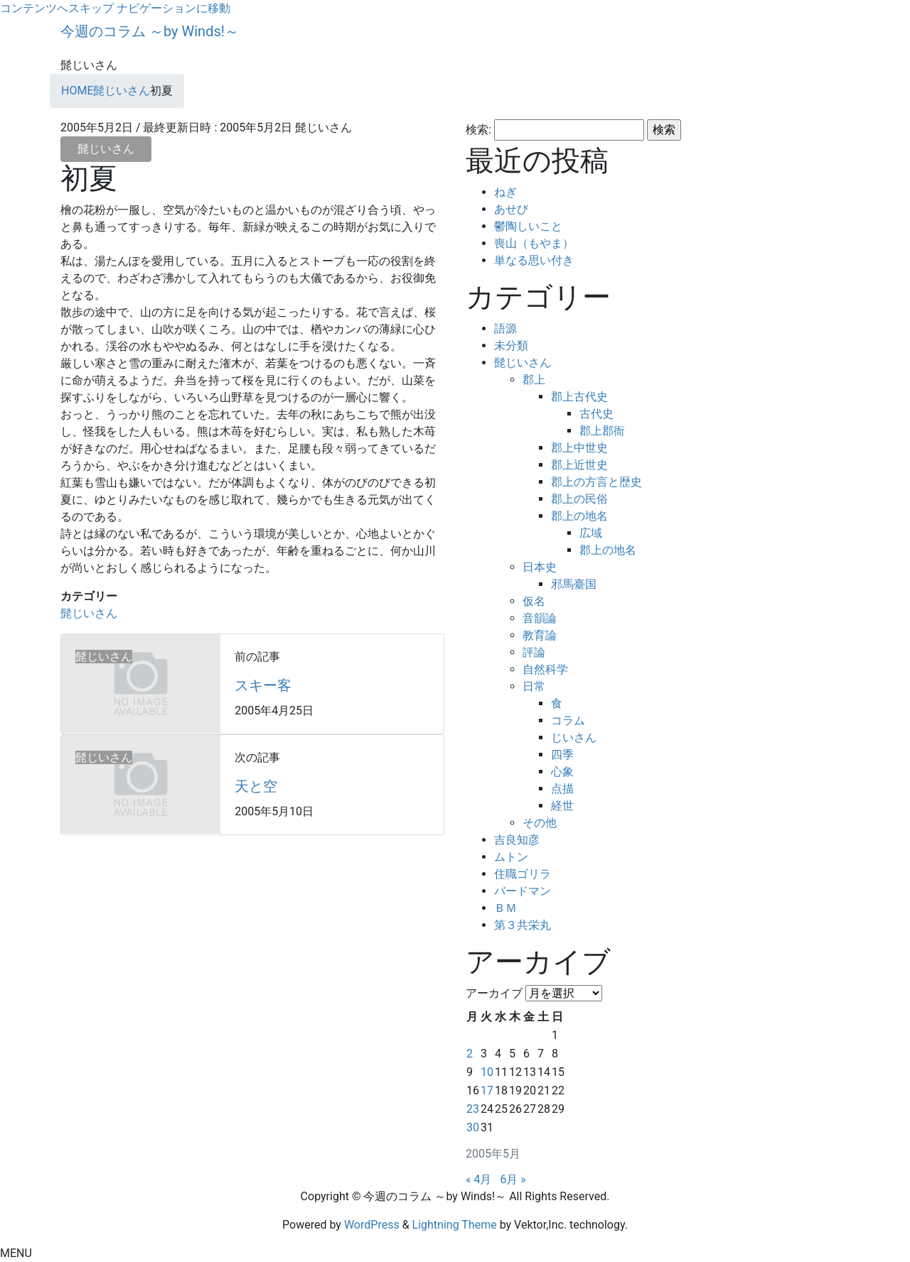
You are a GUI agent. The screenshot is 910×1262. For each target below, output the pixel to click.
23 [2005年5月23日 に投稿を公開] (472, 1109)
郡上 (534, 379)
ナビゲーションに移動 (173, 8)
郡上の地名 (579, 516)
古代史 (596, 413)
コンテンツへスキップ (57, 8)
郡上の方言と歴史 (596, 482)
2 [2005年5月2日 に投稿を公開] (469, 1053)
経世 (562, 805)
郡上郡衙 (602, 430)
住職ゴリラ (522, 874)
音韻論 (540, 618)
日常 (534, 686)
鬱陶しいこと (528, 226)
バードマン (522, 891)
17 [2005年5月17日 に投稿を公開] (487, 1090)
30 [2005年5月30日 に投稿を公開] (472, 1127)
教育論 (540, 635)
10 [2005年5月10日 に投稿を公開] (487, 1072)
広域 (590, 533)
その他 (540, 822)
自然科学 (545, 669)
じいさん (573, 737)
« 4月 (478, 1179)
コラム (568, 720)
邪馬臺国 (573, 584)
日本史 (540, 567)
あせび (511, 209)
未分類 (511, 345)
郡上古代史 (579, 396)
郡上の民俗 (579, 499)
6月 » (512, 1179)
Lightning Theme (454, 1224)
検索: (478, 129)
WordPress (372, 1224)
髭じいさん (105, 149)
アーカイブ (494, 993)
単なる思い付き (534, 260)
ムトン (511, 857)
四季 (562, 754)
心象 (562, 771)
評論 (534, 652)
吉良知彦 (517, 840)
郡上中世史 (579, 448)
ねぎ (505, 192)
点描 (562, 788)
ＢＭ (505, 908)
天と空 (256, 786)
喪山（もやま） (534, 243)
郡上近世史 (579, 465)
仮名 (534, 601)
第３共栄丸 (522, 925)
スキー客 (263, 685)
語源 (505, 328)
